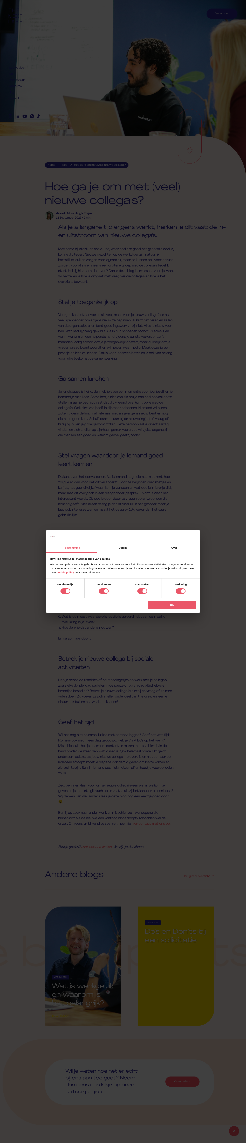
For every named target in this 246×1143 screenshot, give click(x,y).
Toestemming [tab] (71, 547)
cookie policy (65, 572)
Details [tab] (123, 547)
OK (172, 604)
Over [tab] (174, 547)
